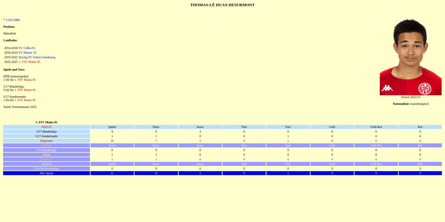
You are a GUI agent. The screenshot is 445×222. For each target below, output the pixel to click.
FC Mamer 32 (27, 52)
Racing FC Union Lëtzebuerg (37, 57)
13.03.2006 (13, 20)
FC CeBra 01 (27, 48)
